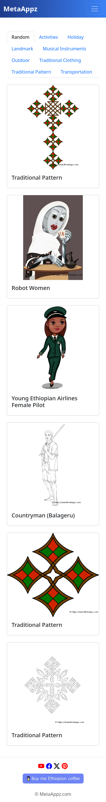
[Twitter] (57, 766)
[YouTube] (41, 766)
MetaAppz (20, 8)
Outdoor (21, 60)
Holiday (76, 37)
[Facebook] (49, 766)
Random (20, 37)
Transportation (76, 72)
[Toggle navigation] (95, 8)
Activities (48, 37)
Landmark (22, 49)
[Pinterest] (65, 766)
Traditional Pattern (31, 72)
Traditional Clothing (60, 60)
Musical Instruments (64, 49)
